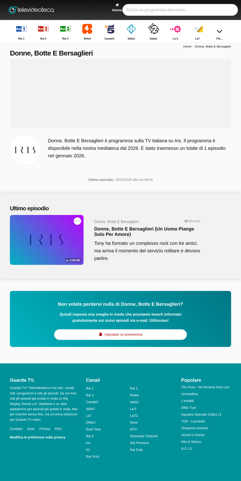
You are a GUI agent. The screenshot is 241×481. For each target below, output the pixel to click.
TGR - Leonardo (193, 421)
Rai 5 (90, 436)
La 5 (133, 409)
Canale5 (92, 402)
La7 (88, 415)
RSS (58, 429)
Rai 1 (90, 388)
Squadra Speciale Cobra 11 (201, 414)
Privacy (44, 429)
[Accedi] (217, 10)
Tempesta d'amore (194, 428)
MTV (133, 429)
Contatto (16, 429)
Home (187, 46)
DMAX (90, 422)
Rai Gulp (136, 450)
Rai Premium (139, 443)
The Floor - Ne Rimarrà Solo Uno (205, 387)
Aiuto (31, 429)
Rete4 (134, 395)
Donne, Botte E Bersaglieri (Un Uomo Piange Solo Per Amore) (144, 231)
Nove (134, 422)
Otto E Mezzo (191, 442)
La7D (134, 415)
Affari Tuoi (188, 407)
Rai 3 (90, 395)
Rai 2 (134, 388)
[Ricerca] (228, 10)
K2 (88, 450)
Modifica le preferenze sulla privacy (37, 437)
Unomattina (189, 394)
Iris (88, 443)
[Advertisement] (120, 93)
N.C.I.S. (187, 448)
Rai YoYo (92, 456)
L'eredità (187, 401)
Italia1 (134, 402)
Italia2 (90, 409)
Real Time (93, 429)
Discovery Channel (144, 436)
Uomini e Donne (193, 435)
